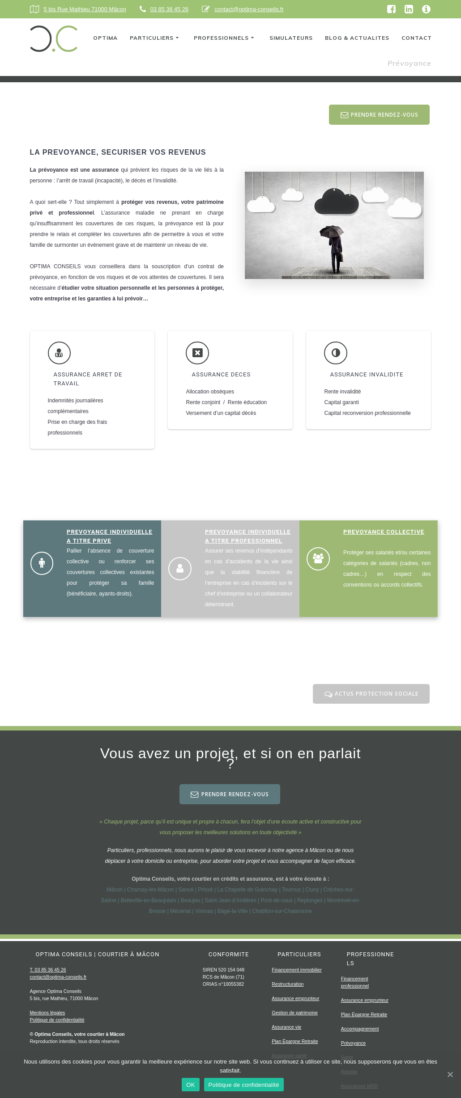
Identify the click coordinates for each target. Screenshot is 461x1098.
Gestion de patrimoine (295, 1012)
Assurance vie (286, 1027)
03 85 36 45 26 (169, 9)
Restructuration (287, 984)
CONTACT (416, 37)
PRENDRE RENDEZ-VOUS (378, 115)
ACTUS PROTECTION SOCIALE (370, 695)
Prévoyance (353, 1043)
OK (190, 1084)
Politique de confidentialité (57, 1019)
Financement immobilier (296, 969)
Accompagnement (360, 1028)
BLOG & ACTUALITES (357, 37)
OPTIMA (105, 37)
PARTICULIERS (152, 37)
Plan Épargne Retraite (295, 1041)
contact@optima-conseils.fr (249, 9)
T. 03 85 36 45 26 (48, 969)
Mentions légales (47, 1012)
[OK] (449, 1074)
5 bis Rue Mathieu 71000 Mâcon (85, 9)
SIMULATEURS (291, 37)
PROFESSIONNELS (221, 37)
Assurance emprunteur (295, 998)
